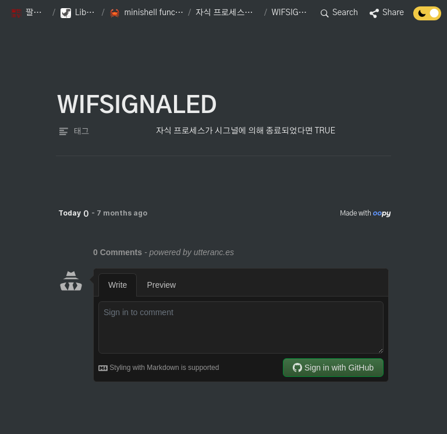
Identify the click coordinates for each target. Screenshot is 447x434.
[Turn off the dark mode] (427, 17)
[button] (29, 13)
